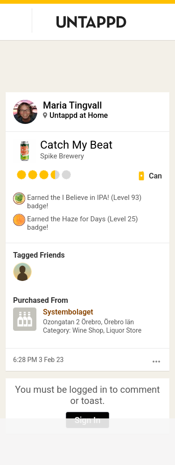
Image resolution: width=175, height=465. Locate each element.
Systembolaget (68, 312)
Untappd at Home (78, 115)
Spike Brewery (62, 156)
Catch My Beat (76, 144)
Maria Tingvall (72, 105)
